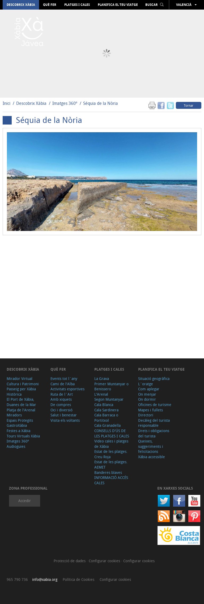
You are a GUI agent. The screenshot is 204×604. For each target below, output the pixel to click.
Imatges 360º (64, 103)
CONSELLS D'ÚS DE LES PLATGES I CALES (111, 433)
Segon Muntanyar (109, 399)
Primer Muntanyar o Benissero (111, 386)
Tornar (188, 105)
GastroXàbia (17, 425)
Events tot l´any (63, 378)
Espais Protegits (20, 420)
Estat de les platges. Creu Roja (111, 454)
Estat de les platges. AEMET (111, 464)
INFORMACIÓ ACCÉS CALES (111, 480)
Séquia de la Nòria (100, 103)
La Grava (101, 378)
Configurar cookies (105, 560)
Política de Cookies (78, 579)
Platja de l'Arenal (21, 409)
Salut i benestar (63, 414)
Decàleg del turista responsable (154, 423)
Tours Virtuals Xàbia (23, 435)
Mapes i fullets (150, 409)
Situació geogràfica (153, 378)
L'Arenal (101, 394)
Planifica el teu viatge (118, 4)
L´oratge (145, 383)
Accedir (24, 500)
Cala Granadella (107, 425)
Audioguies (16, 446)
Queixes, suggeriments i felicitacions (150, 446)
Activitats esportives (67, 388)
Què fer (49, 4)
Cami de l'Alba (62, 383)
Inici (6, 103)
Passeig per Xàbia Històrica (21, 391)
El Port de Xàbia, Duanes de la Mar (21, 402)
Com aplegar (148, 388)
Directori (145, 414)
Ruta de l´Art (61, 394)
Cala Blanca (103, 404)
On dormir (147, 399)
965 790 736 (17, 579)
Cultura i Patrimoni (23, 383)
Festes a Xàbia (18, 430)
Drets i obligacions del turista (153, 433)
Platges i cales (77, 4)
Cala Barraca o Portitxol (106, 417)
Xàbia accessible (151, 456)
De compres (60, 404)
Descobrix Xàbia (21, 4)
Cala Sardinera (106, 409)
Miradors (14, 414)
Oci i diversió (61, 409)
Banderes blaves (108, 472)
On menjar (147, 394)
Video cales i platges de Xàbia (111, 443)
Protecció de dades (70, 560)
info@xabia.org (44, 579)
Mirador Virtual (19, 378)
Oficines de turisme (154, 404)
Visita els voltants (65, 420)
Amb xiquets (61, 399)
